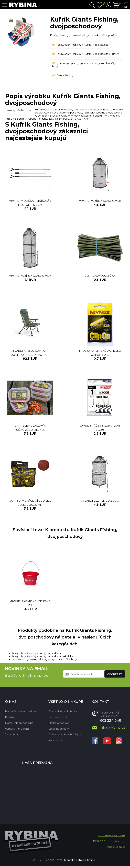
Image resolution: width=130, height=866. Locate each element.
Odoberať (114, 674)
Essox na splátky (58, 728)
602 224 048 (110, 720)
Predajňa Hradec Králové (21, 711)
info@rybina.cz (112, 727)
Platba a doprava (59, 723)
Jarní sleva (11, 734)
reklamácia (55, 740)
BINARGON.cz (102, 841)
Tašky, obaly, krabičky (69, 44)
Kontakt (10, 717)
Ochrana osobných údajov (64, 734)
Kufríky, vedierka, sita (96, 44)
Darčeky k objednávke (19, 723)
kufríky (115, 53)
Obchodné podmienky (62, 711)
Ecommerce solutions (111, 835)
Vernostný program (17, 728)
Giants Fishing (65, 75)
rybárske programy (68, 63)
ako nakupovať (57, 717)
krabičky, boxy (69, 659)
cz (126, 3)
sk (126, 6)
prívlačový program (92, 63)
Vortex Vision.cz (115, 846)
